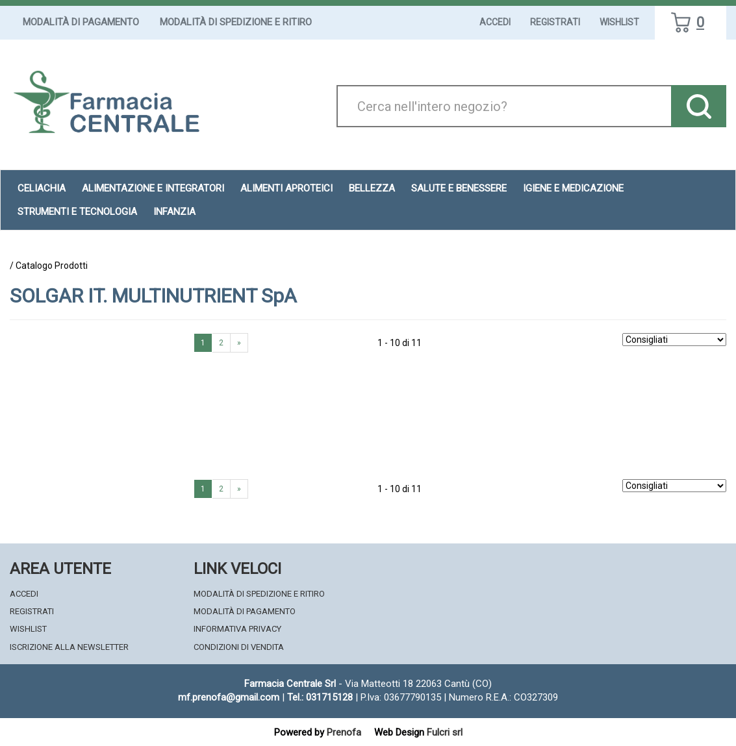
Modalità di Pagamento (81, 22)
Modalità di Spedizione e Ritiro (236, 22)
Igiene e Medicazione (573, 188)
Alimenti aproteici (286, 188)
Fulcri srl (445, 732)
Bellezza (372, 188)
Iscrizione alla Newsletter (69, 647)
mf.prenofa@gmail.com (228, 697)
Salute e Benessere (459, 188)
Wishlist (619, 22)
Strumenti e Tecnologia (77, 212)
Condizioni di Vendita (239, 647)
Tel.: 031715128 (320, 697)
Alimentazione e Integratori (153, 188)
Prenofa (344, 732)
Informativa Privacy (237, 629)
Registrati (555, 22)
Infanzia (174, 212)
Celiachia (42, 188)
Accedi (495, 22)
